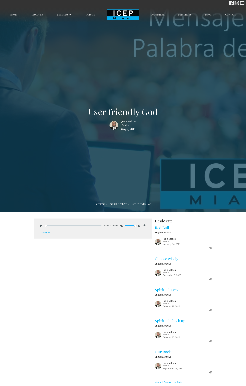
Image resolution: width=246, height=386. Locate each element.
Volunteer (158, 14)
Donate (90, 14)
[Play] (40, 225)
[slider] (73, 225)
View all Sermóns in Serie (168, 382)
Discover (37, 14)
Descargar (44, 232)
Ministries (184, 14)
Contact (230, 14)
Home (13, 14)
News (208, 14)
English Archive (118, 204)
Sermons (64, 14)
